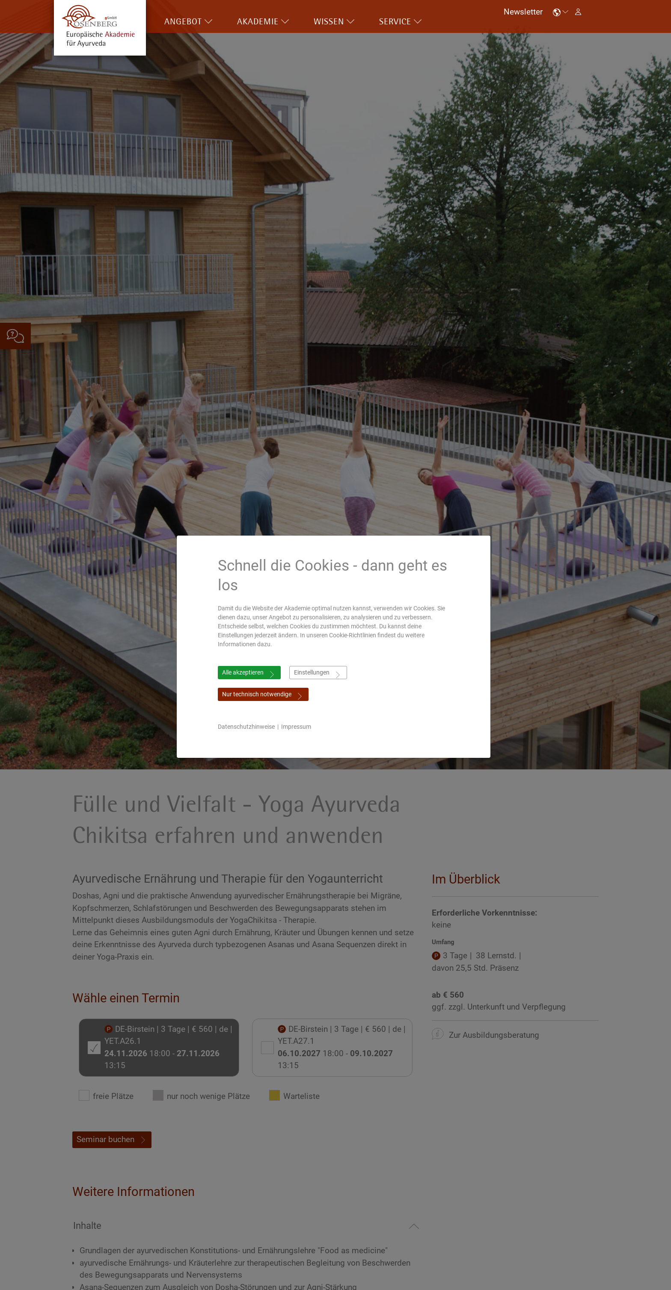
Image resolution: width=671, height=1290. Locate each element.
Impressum (298, 726)
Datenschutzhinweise (248, 726)
